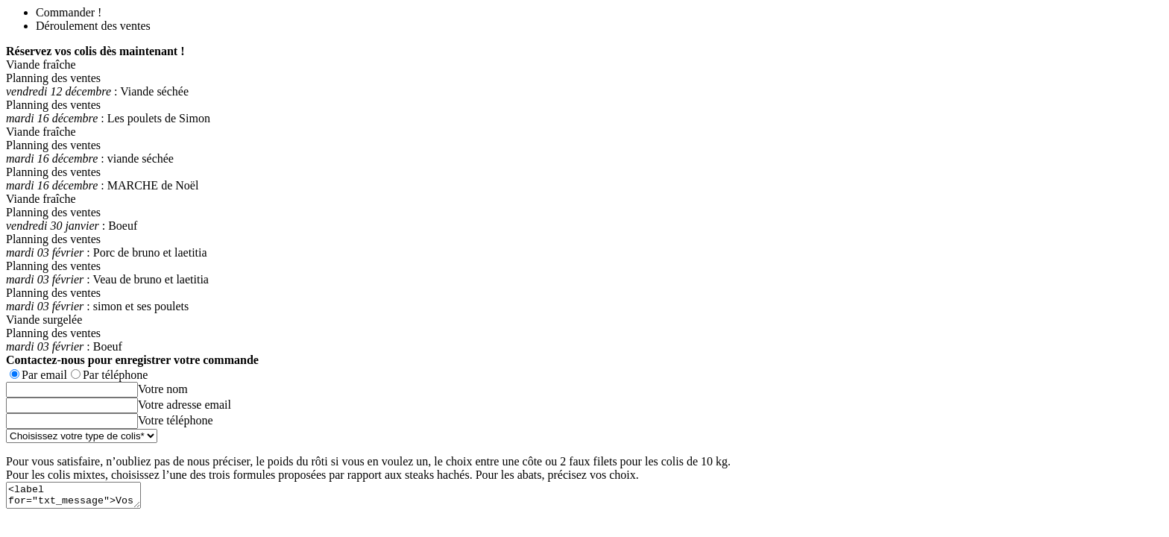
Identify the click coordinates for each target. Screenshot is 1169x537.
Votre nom (163, 389)
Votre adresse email (184, 404)
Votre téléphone (175, 420)
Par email (44, 374)
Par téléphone (115, 374)
